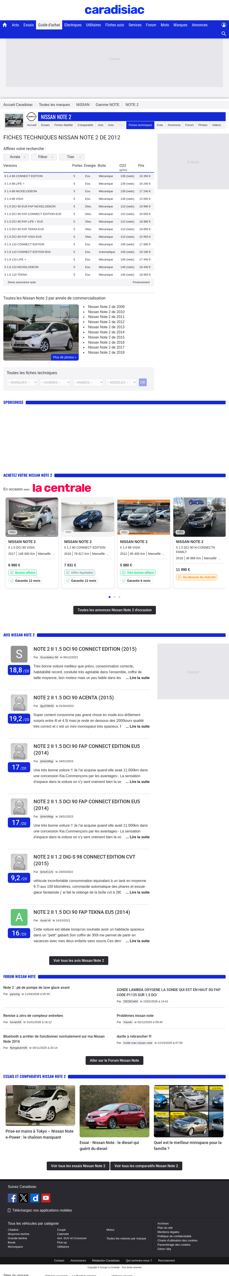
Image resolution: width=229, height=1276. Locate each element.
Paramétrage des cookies (173, 1244)
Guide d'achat (49, 25)
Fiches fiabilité (63, 125)
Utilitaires (93, 25)
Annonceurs (78, 1260)
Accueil (31, 125)
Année (22, 157)
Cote (160, 125)
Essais (28, 25)
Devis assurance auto (22, 282)
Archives (163, 1223)
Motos (110, 1229)
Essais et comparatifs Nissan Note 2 (34, 1076)
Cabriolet (63, 1234)
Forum (151, 25)
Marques (180, 25)
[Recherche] (224, 33)
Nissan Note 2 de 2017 (106, 347)
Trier (85, 157)
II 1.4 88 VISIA (13, 198)
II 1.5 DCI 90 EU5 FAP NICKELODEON (29, 206)
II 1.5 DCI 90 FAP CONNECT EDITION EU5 (32, 214)
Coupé (61, 1229)
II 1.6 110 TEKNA (15, 274)
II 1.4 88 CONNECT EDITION (23, 176)
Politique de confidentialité (174, 1236)
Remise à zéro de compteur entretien (33, 1016)
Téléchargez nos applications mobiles (42, 1210)
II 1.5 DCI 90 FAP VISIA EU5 (23, 236)
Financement (141, 282)
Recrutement (166, 1260)
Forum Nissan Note (19, 976)
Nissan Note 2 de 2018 (106, 352)
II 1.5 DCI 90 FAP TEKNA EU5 (24, 229)
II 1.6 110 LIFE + (15, 259)
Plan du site (165, 1227)
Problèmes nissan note (135, 1016)
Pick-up (62, 1242)
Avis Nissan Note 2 (19, 635)
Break (11, 1242)
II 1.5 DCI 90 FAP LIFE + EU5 (23, 221)
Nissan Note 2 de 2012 (106, 322)
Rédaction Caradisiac (106, 1260)
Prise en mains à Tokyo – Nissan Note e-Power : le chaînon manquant (40, 1134)
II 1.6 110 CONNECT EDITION (24, 244)
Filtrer (53, 157)
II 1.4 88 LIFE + (14, 183)
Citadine (13, 1229)
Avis (100, 125)
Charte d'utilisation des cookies (177, 1240)
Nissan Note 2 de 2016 (106, 342)
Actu (15, 25)
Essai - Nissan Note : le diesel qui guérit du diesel (109, 1145)
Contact (59, 1260)
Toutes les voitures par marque (126, 1238)
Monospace (15, 1246)
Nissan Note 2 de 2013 (106, 327)
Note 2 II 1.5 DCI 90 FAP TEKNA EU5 (82, 912)
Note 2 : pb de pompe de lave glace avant (36, 987)
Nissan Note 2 (56, 117)
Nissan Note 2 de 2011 (106, 317)
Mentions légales (168, 1232)
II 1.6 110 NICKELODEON (21, 267)
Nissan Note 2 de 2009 (106, 307)
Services (135, 25)
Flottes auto (114, 25)
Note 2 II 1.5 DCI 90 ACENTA (74, 697)
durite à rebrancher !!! (134, 1036)
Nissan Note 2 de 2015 (106, 337)
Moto (165, 25)
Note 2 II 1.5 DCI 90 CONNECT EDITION (85, 649)
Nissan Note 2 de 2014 (106, 332)
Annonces (200, 25)
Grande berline (17, 1238)
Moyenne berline (18, 1234)
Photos (202, 125)
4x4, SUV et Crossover (72, 1238)
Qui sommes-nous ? (139, 1260)
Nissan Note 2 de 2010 (106, 312)
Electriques (73, 25)
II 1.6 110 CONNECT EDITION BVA (27, 252)
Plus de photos (64, 357)
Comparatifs (85, 125)
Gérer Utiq (164, 1249)
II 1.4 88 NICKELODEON (20, 191)
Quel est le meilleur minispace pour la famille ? (188, 1145)
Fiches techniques (140, 125)
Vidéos (216, 125)
